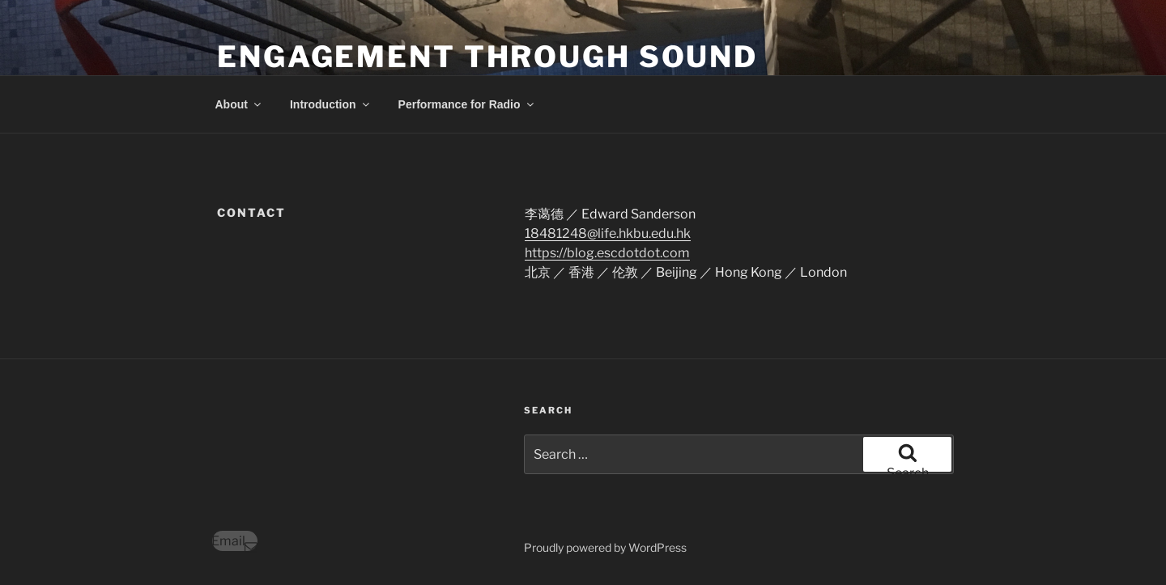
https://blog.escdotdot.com (607, 253)
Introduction (331, 104)
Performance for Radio (467, 104)
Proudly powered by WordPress (605, 547)
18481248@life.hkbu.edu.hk (608, 233)
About (239, 104)
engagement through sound (487, 56)
